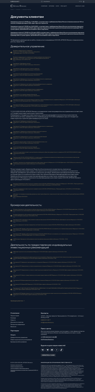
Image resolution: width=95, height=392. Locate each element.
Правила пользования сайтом (17, 366)
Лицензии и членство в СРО (16, 364)
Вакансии (13, 326)
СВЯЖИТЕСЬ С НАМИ (48, 355)
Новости (13, 320)
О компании (18, 9)
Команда (13, 318)
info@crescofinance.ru (47, 322)
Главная (12, 9)
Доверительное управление (19, 337)
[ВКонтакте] (43, 350)
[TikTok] (61, 350)
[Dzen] (57, 350)
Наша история (15, 315)
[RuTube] (52, 350)
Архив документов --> (18, 301)
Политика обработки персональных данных (20, 368)
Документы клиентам (17, 322)
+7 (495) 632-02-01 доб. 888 (49, 337)
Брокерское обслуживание (19, 342)
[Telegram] (47, 350)
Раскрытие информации (18, 324)
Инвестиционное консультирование (21, 339)
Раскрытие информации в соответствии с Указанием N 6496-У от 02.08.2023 (24, 371)
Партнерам (15, 331)
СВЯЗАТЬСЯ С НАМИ (79, 6)
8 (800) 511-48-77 (15, 1)
